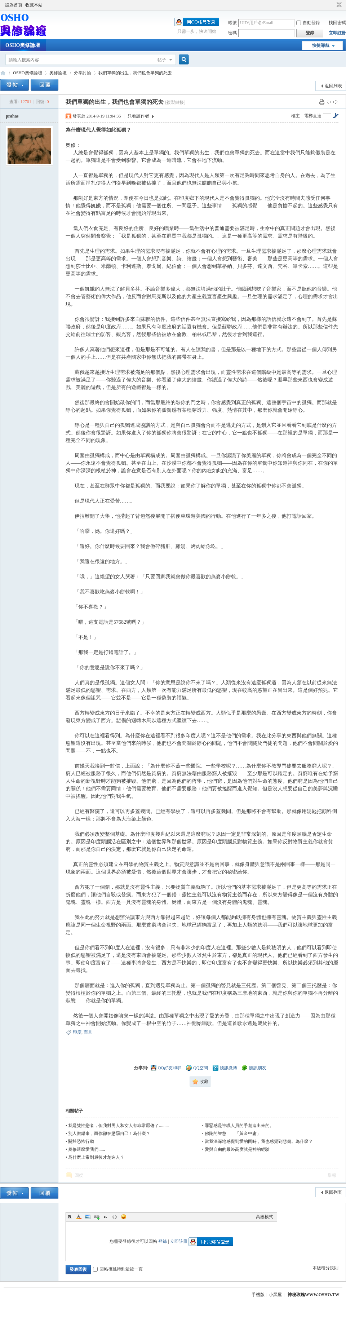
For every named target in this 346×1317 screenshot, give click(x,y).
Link (96, 1216)
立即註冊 (337, 32)
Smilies (123, 1216)
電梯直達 (312, 115)
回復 (79, 1175)
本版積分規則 (325, 1267)
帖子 (162, 59)
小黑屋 (275, 1294)
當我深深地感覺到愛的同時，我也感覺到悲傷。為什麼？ (259, 1141)
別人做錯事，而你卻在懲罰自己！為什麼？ (109, 1133)
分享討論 (82, 72)
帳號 (232, 22)
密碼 (232, 32)
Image (87, 1216)
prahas (12, 116)
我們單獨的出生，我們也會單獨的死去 (135, 72)
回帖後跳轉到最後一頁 (118, 1269)
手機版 (258, 1294)
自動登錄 (308, 22)
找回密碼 (337, 22)
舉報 (332, 1175)
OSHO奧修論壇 (22, 45)
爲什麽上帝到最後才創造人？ (96, 1157)
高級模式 (264, 1216)
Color (78, 1216)
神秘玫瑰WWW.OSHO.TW (314, 1294)
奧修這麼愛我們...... (86, 1149)
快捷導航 (320, 45)
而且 (88, 1032)
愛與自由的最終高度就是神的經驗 (237, 1149)
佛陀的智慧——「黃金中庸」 (233, 1133)
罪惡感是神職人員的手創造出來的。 (239, 1125)
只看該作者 (138, 116)
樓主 (295, 115)
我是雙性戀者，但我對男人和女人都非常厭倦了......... (118, 1125)
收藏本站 (34, 5)
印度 (77, 1032)
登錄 (162, 1241)
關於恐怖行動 (81, 1141)
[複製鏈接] (175, 102)
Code (114, 1216)
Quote (105, 1216)
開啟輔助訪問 (332, 5)
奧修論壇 (58, 72)
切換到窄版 (338, 5)
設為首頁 (13, 5)
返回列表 (333, 85)
